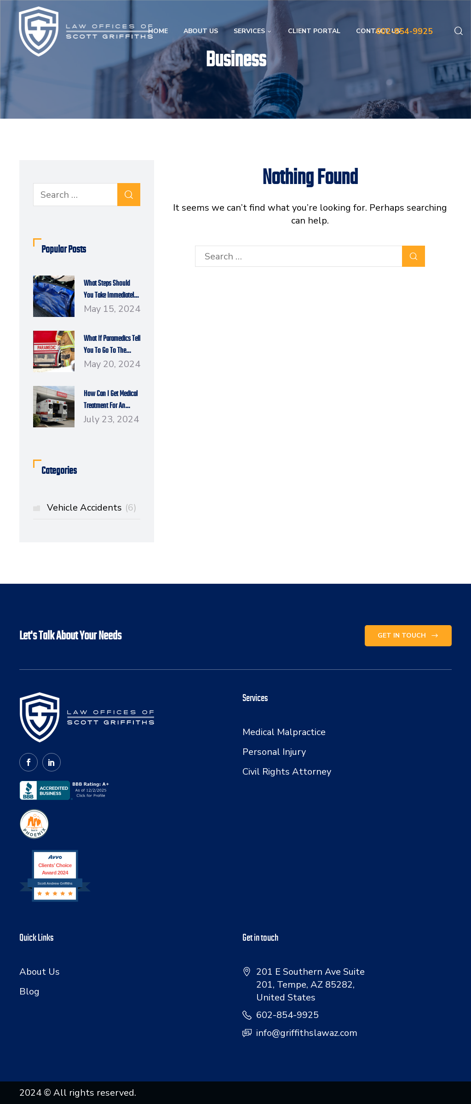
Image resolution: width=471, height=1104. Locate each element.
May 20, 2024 (112, 364)
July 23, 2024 (111, 419)
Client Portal (314, 31)
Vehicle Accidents (92, 507)
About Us (201, 31)
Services (253, 31)
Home (158, 31)
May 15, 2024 (112, 309)
